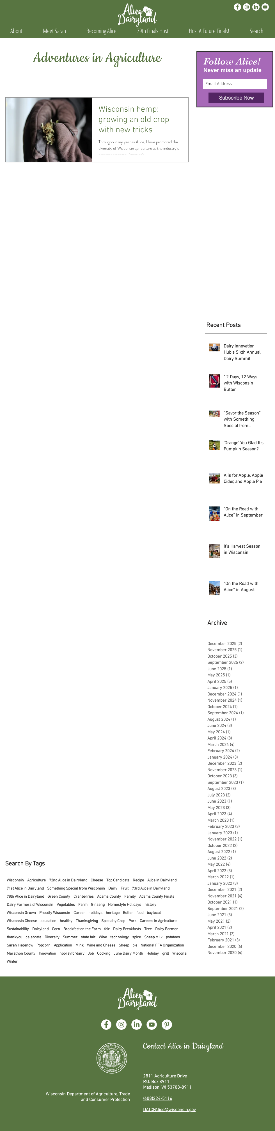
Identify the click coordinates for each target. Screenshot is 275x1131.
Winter (12, 961)
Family (130, 896)
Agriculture (36, 880)
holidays (95, 913)
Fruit (125, 888)
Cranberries (84, 896)
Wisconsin (15, 880)
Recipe (138, 880)
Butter (128, 913)
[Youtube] (265, 7)
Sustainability (18, 929)
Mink (79, 945)
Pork (132, 921)
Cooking (103, 953)
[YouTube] (151, 1024)
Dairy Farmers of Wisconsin (30, 904)
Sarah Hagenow (20, 945)
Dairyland (40, 929)
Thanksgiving (87, 921)
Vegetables (66, 904)
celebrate (33, 937)
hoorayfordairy (71, 953)
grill (165, 953)
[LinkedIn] (256, 7)
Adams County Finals (156, 896)
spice (136, 937)
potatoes (173, 937)
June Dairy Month (128, 953)
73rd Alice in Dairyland (150, 888)
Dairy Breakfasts (127, 929)
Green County (58, 896)
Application (63, 945)
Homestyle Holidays (124, 904)
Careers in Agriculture (158, 921)
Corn (56, 929)
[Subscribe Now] (236, 98)
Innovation (47, 953)
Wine (103, 937)
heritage (113, 913)
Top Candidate (117, 880)
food (139, 913)
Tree (148, 929)
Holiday (152, 953)
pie (134, 945)
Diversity (52, 937)
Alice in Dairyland (162, 880)
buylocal (154, 913)
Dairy (112, 888)
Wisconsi (179, 953)
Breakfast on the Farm (82, 929)
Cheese (97, 880)
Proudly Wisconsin (54, 913)
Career (79, 913)
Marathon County (21, 953)
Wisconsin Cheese (22, 921)
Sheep (124, 945)
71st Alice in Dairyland (25, 888)
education (48, 921)
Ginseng (98, 904)
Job (91, 953)
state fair (88, 937)
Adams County (109, 896)
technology (119, 937)
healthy (66, 921)
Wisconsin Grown (21, 913)
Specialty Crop (113, 921)
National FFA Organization (162, 945)
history (150, 904)
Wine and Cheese (101, 945)
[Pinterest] (167, 1024)
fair (107, 929)
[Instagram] (246, 7)
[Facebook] (237, 7)
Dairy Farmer (166, 929)
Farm (83, 904)
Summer (70, 937)
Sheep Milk (153, 937)
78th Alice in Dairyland (25, 896)
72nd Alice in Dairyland (68, 880)
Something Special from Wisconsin (76, 888)
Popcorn (43, 945)
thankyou (14, 937)
